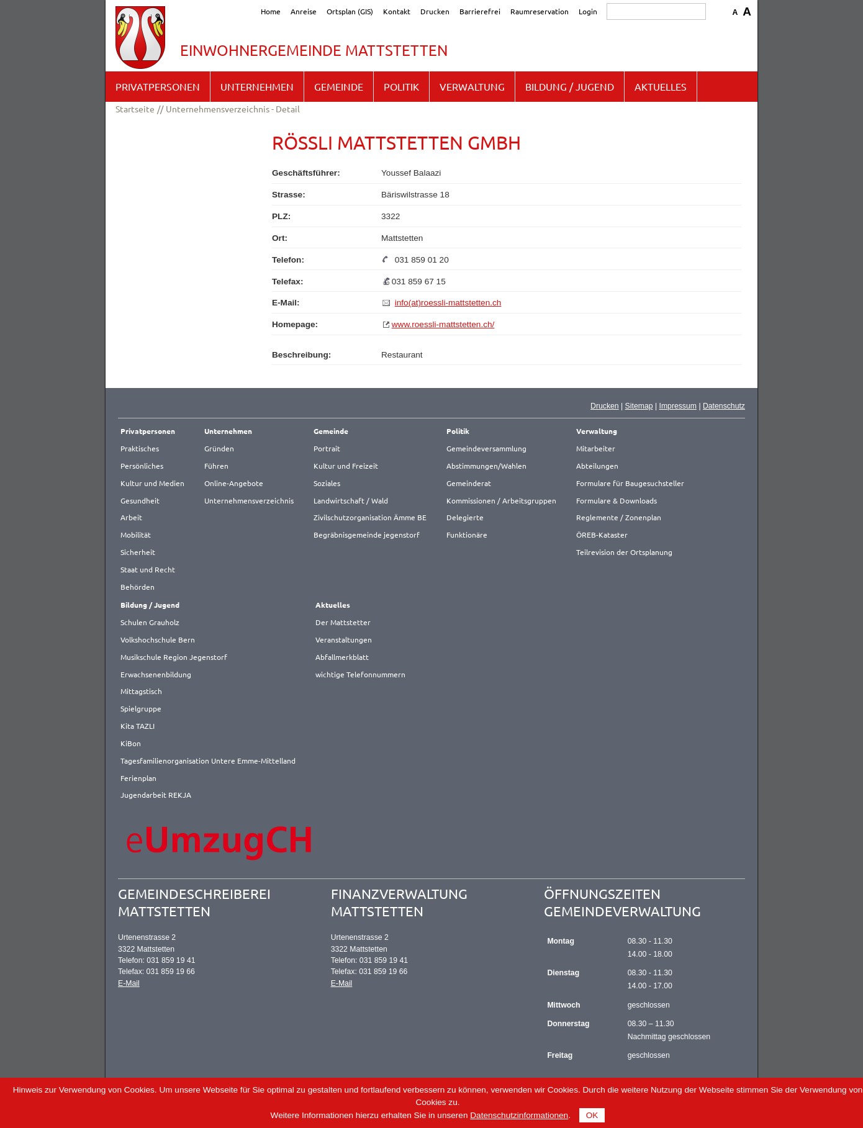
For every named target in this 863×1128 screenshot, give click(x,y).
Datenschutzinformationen (519, 1115)
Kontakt (396, 11)
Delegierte (465, 517)
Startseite (135, 108)
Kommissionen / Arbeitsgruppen (501, 500)
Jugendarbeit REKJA (155, 795)
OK (592, 1115)
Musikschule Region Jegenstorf (173, 657)
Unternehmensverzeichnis (249, 500)
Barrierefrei (479, 11)
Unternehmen (257, 86)
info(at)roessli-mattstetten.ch (448, 302)
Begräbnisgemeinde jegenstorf (367, 534)
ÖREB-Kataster (602, 534)
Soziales (327, 483)
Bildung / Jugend (569, 86)
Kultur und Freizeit (346, 466)
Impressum (678, 406)
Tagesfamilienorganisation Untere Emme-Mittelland (208, 760)
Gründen (219, 448)
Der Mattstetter (343, 622)
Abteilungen (597, 466)
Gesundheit (140, 500)
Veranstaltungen (343, 639)
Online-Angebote (233, 483)
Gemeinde (338, 86)
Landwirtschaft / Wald (351, 500)
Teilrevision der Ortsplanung (624, 552)
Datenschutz (724, 406)
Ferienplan (138, 778)
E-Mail (129, 983)
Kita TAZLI (137, 726)
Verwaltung (472, 86)
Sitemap (639, 406)
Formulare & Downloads (616, 500)
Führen (216, 466)
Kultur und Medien (152, 483)
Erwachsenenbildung (155, 674)
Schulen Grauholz (149, 622)
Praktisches (139, 448)
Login (588, 11)
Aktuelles (661, 86)
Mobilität (135, 534)
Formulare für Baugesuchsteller (630, 483)
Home (271, 11)
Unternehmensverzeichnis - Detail (233, 108)
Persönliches (141, 466)
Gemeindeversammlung (486, 448)
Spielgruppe (140, 708)
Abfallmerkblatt (342, 657)
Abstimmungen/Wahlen (486, 466)
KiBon (130, 743)
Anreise (304, 11)
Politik (401, 86)
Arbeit (131, 517)
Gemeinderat (468, 483)
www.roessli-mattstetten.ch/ (443, 324)
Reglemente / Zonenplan (618, 517)
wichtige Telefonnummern (360, 674)
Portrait (327, 448)
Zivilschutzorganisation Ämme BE (370, 517)
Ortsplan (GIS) (350, 11)
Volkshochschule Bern (157, 639)
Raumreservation (539, 11)
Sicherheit (137, 552)
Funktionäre (466, 534)
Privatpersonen (157, 86)
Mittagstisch (141, 691)
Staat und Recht (147, 569)
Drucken (435, 11)
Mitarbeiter (595, 448)
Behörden (137, 587)
